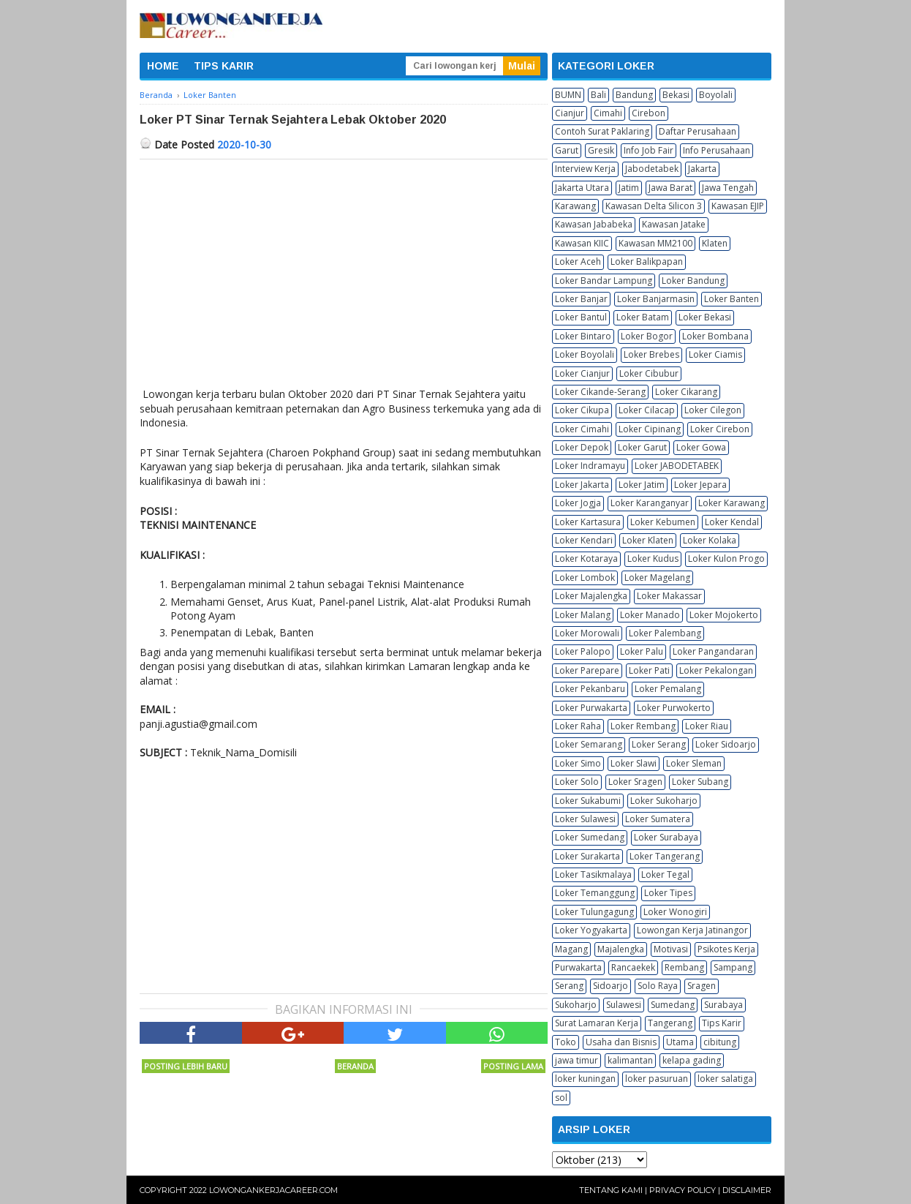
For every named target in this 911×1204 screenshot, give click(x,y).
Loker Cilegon (712, 410)
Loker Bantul (581, 317)
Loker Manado (650, 615)
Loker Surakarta (587, 856)
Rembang (684, 967)
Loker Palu (641, 651)
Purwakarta (578, 967)
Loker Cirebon (719, 429)
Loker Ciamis (715, 354)
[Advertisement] (344, 269)
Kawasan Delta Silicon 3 (653, 206)
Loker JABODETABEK (677, 465)
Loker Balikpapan (647, 261)
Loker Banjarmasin (656, 299)
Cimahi (608, 113)
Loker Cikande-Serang (600, 391)
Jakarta (702, 168)
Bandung (634, 95)
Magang (571, 949)
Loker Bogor (647, 336)
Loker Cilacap (647, 410)
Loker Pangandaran (713, 651)
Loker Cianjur (582, 373)
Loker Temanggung (595, 893)
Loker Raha (578, 726)
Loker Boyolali (584, 354)
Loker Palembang (665, 633)
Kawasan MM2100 (655, 243)
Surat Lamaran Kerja (596, 1023)
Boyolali (716, 95)
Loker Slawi (634, 763)
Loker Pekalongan (716, 670)
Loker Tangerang (665, 856)
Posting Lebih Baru (185, 1066)
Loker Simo (578, 763)
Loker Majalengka (591, 596)
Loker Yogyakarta (591, 930)
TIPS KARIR (224, 66)
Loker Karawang (731, 503)
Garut (566, 150)
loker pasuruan (656, 1078)
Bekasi (675, 95)
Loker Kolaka (709, 540)
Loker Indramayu (590, 465)
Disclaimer (746, 1190)
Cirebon (648, 113)
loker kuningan (585, 1078)
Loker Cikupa (582, 410)
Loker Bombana (715, 336)
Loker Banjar (581, 299)
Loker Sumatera (657, 819)
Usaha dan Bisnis (621, 1042)
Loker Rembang (643, 726)
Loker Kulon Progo (726, 558)
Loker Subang (700, 781)
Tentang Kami (611, 1190)
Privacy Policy (682, 1190)
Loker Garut (642, 447)
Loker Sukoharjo (664, 800)
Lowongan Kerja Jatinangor (692, 930)
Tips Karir (721, 1023)
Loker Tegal (665, 874)
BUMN (568, 95)
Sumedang (673, 1004)
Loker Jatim (642, 484)
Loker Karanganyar (650, 503)
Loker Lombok (585, 577)
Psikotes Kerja (726, 949)
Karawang (575, 206)
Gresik (601, 150)
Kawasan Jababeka (593, 224)
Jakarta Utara (582, 187)
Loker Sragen (635, 781)
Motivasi (671, 949)
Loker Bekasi (704, 317)
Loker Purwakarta (591, 707)
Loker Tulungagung (594, 912)
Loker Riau (706, 726)
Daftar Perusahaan (697, 131)
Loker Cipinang (650, 429)
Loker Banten (731, 299)
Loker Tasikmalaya (593, 874)
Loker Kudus (652, 558)
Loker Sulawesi (585, 819)
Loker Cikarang (686, 391)
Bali (598, 95)
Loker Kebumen (662, 522)
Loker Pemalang (668, 688)
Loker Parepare (587, 670)
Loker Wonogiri (675, 912)
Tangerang (670, 1023)
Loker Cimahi (582, 429)
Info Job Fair (648, 150)
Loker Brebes (651, 354)
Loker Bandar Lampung (603, 280)
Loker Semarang (588, 744)
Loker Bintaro (583, 336)
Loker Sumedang (589, 837)
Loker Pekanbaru (590, 688)
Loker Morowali (587, 633)
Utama (680, 1042)
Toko (565, 1042)
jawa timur (576, 1060)
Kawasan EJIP (737, 206)
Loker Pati (649, 670)
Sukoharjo (576, 1004)
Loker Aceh (578, 261)
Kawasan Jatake (674, 224)
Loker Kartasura (588, 522)
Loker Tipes (668, 893)
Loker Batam (642, 317)
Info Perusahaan (716, 150)
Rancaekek (633, 967)
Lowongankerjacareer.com (273, 1190)
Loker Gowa (701, 447)
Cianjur (569, 113)
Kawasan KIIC (582, 243)
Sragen (701, 985)
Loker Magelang (657, 577)
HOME (163, 66)
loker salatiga (725, 1078)
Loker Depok (581, 447)
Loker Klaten (647, 540)
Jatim (629, 187)
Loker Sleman (694, 763)
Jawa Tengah (728, 187)
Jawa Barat (670, 187)
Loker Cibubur (648, 373)
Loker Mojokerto (723, 615)
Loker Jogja (578, 503)
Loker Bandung (693, 280)
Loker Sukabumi (588, 800)
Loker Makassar (669, 596)
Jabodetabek (651, 168)
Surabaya (723, 1004)
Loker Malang (583, 615)
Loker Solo (577, 781)
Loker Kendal (732, 522)
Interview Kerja (585, 168)
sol (561, 1097)
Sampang (733, 967)
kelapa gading (691, 1060)
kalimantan (630, 1060)
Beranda (355, 1066)
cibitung (719, 1042)
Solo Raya (658, 985)
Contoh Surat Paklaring (602, 131)
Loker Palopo (583, 651)
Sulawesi (623, 1004)
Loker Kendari (584, 540)
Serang (569, 985)
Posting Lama (513, 1066)
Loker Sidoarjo (725, 744)
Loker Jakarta (582, 484)
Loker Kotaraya (586, 558)
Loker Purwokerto (674, 707)
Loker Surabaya (666, 837)
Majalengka (620, 949)
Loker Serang (659, 744)
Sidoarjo (610, 985)
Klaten (714, 243)
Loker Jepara (700, 484)
